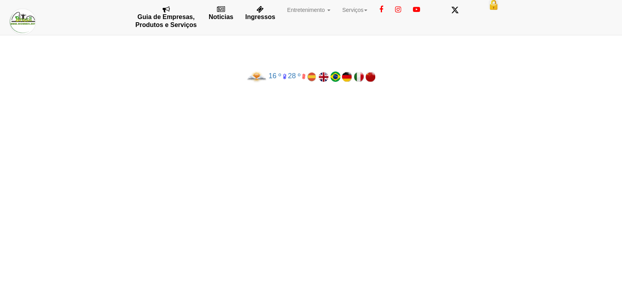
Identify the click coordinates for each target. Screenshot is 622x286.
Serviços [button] (355, 10)
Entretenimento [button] (308, 10)
